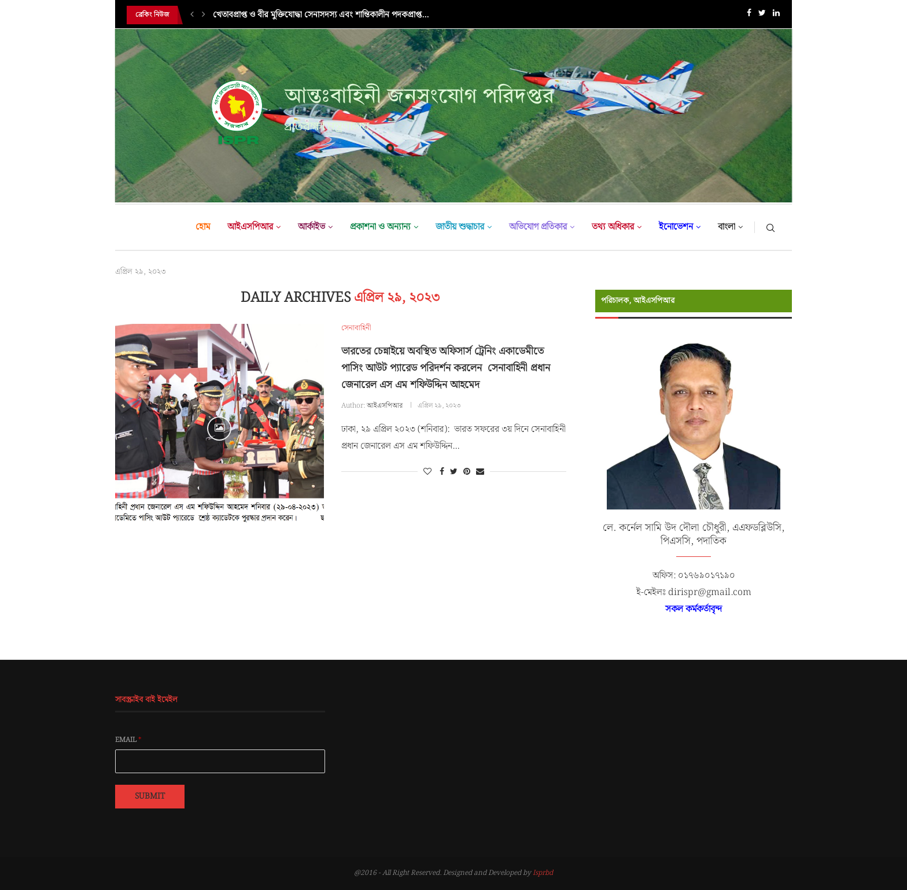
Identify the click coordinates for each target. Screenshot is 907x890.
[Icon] (219, 428)
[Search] (770, 227)
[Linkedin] (776, 15)
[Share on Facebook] (442, 472)
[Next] (203, 15)
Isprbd (543, 872)
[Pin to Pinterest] (466, 472)
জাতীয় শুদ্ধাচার (460, 227)
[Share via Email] (480, 472)
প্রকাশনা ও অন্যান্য (380, 227)
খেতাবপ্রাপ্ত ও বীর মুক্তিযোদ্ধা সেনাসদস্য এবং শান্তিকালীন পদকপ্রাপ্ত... (321, 15)
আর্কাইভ (311, 227)
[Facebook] (749, 15)
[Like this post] (427, 472)
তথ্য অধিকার (613, 227)
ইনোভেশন (676, 227)
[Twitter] (762, 15)
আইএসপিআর (250, 227)
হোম (203, 227)
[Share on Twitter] (454, 472)
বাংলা (726, 227)
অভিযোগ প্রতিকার (538, 227)
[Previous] (192, 15)
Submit (150, 796)
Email (128, 740)
